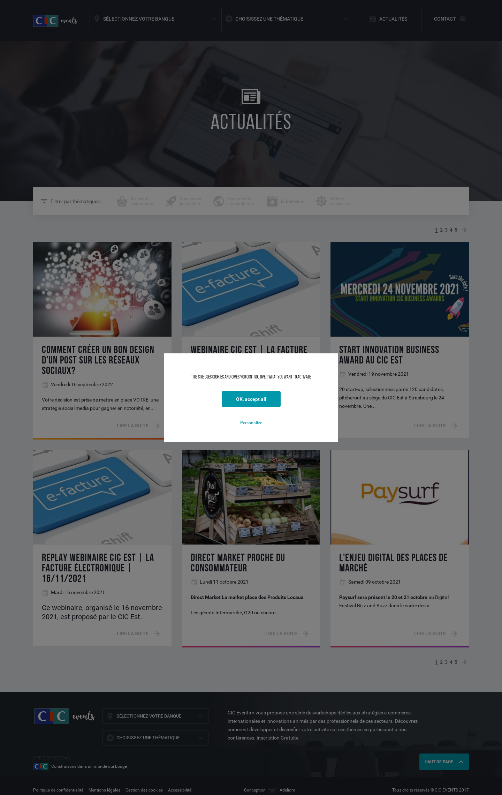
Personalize (251, 422)
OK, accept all (251, 399)
